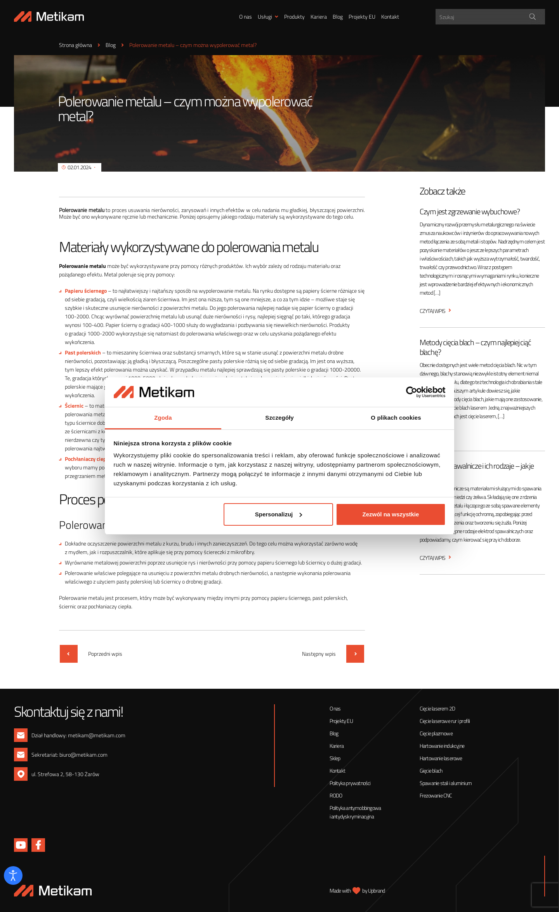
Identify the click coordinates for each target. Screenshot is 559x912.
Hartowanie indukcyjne (442, 746)
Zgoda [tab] (163, 417)
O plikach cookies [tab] (396, 417)
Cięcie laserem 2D (437, 708)
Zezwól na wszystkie (390, 514)
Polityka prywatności (350, 783)
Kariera (319, 16)
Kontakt (390, 16)
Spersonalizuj (278, 514)
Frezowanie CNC (436, 795)
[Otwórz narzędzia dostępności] (13, 875)
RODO (336, 795)
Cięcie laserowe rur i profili (445, 721)
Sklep (335, 758)
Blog (338, 16)
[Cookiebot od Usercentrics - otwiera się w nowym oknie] (412, 392)
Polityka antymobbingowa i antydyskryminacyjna (355, 812)
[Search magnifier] (532, 16)
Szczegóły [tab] (279, 417)
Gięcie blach (431, 770)
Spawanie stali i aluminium (446, 783)
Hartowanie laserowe (441, 758)
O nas (245, 16)
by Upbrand (373, 890)
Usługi (265, 16)
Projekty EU (362, 16)
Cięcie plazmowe (436, 733)
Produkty (294, 16)
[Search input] (491, 16)
